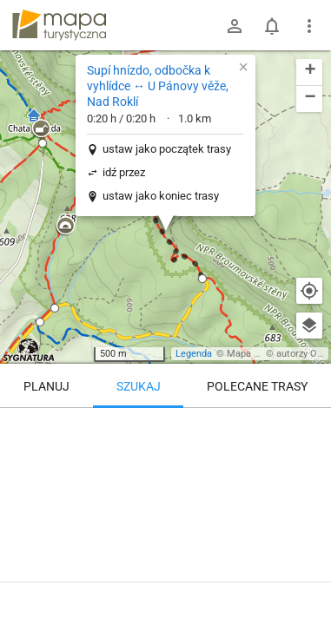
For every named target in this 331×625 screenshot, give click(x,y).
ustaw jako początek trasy (167, 148)
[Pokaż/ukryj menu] (309, 26)
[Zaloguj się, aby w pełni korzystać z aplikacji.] (304, 577)
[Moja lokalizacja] (309, 291)
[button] (65, 226)
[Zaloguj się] (234, 26)
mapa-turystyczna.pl (59, 25)
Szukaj (138, 386)
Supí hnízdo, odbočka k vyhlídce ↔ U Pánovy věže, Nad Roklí (157, 86)
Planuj (46, 386)
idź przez (124, 172)
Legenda (193, 353)
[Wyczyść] (309, 427)
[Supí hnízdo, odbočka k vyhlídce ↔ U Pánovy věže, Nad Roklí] (165, 482)
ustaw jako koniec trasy (161, 195)
